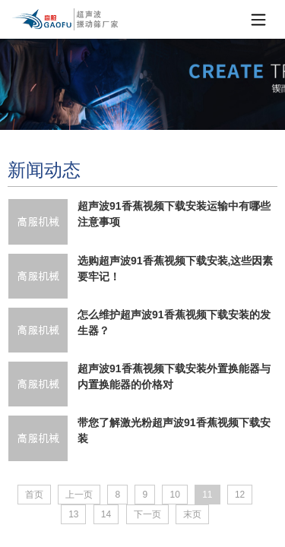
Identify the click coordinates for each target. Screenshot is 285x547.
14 (106, 514)
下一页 (147, 514)
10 (174, 494)
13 (73, 514)
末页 (192, 514)
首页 (34, 494)
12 (240, 494)
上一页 (79, 494)
